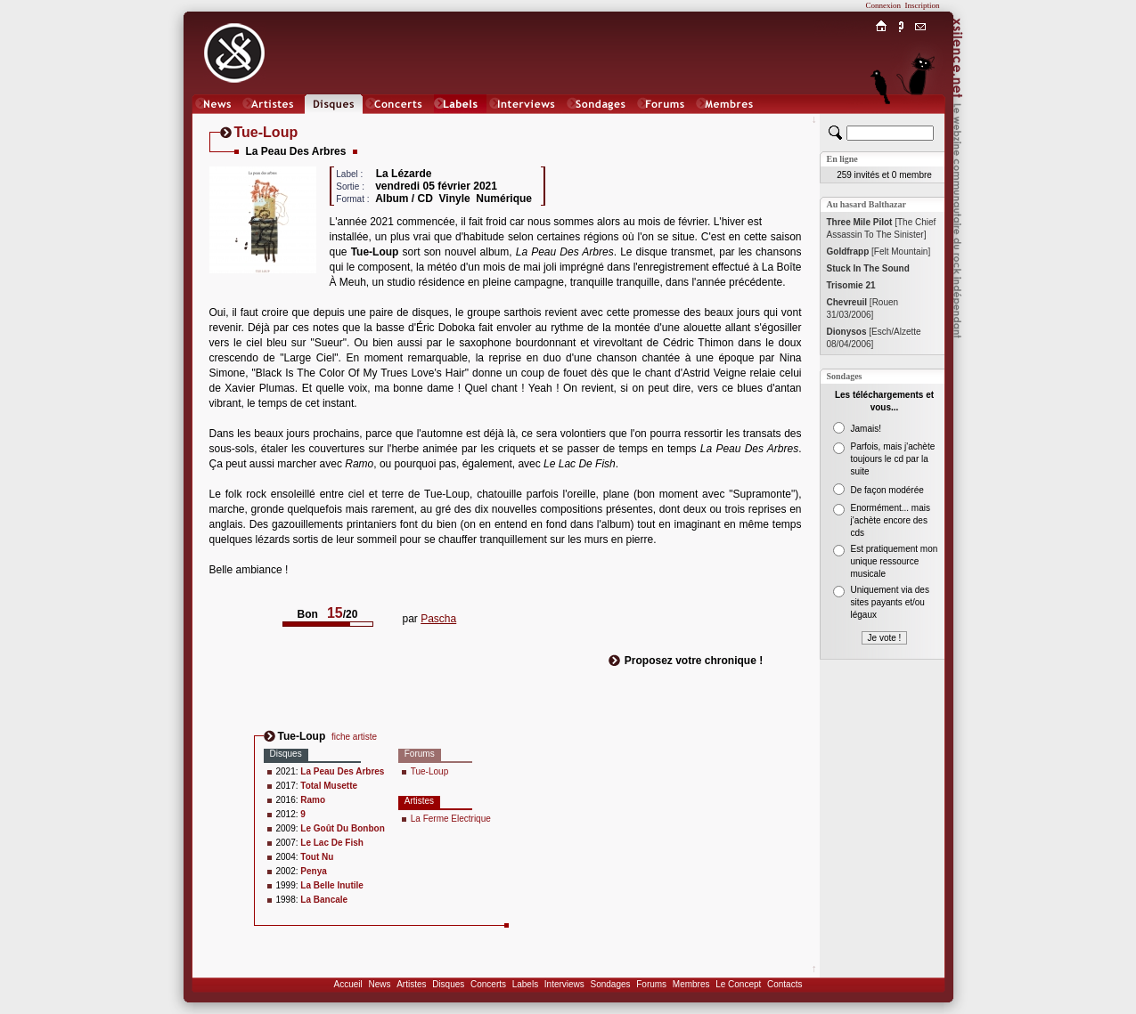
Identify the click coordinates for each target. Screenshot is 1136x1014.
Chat (920, 121)
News (379, 984)
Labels (525, 984)
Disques (448, 984)
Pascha (438, 618)
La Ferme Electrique (451, 818)
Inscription (922, 5)
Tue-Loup (429, 771)
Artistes (411, 984)
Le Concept (738, 984)
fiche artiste (354, 737)
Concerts (488, 984)
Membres (691, 984)
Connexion (884, 5)
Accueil (348, 984)
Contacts (784, 984)
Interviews (564, 984)
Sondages (611, 984)
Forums (651, 984)
